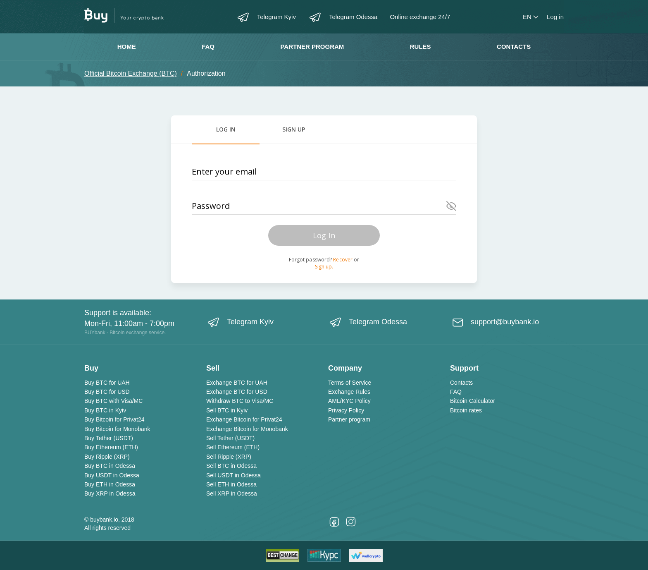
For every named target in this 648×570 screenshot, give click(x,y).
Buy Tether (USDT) (108, 438)
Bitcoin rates (466, 410)
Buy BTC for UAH (107, 382)
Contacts (514, 46)
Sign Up (293, 129)
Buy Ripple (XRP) (107, 456)
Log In (324, 235)
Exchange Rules (349, 391)
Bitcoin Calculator (472, 401)
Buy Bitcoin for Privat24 (114, 419)
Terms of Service (349, 382)
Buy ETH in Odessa (109, 484)
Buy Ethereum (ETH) (111, 447)
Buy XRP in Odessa (109, 493)
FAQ (208, 46)
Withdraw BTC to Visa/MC (239, 401)
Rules (420, 46)
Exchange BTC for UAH (236, 382)
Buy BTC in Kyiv (105, 410)
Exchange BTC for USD (236, 391)
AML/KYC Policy (349, 401)
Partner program (312, 46)
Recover (343, 259)
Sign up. (324, 266)
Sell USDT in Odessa (233, 475)
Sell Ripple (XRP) (228, 456)
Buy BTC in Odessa (109, 465)
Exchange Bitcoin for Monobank (247, 429)
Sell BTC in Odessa (231, 465)
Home (126, 46)
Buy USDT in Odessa (111, 475)
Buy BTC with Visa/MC (113, 401)
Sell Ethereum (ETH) (233, 447)
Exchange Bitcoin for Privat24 (244, 419)
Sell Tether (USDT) (230, 438)
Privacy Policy (346, 410)
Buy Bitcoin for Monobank (117, 429)
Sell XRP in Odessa (231, 493)
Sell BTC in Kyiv (227, 410)
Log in (555, 16)
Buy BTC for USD (107, 391)
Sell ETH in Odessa (231, 484)
